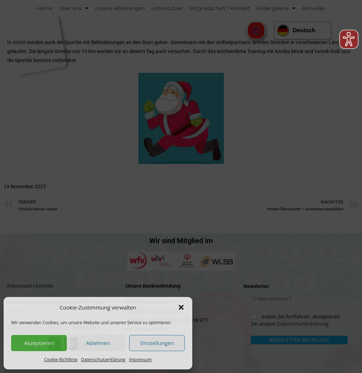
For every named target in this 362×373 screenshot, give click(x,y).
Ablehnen (98, 342)
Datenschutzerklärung (103, 360)
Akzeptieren (39, 342)
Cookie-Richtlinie (60, 360)
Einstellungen (157, 342)
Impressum (140, 360)
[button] (181, 307)
